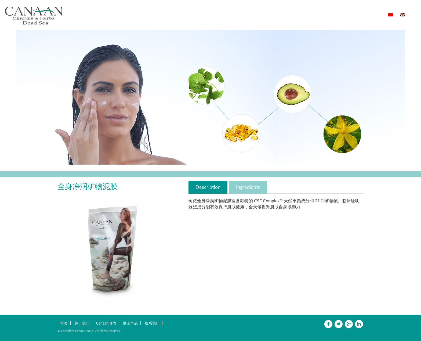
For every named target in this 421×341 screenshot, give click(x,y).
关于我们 (81, 323)
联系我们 (304, 14)
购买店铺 (281, 14)
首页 (158, 14)
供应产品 (232, 14)
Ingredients (248, 187)
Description (207, 187)
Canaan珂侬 (201, 14)
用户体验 (257, 14)
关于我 (175, 14)
